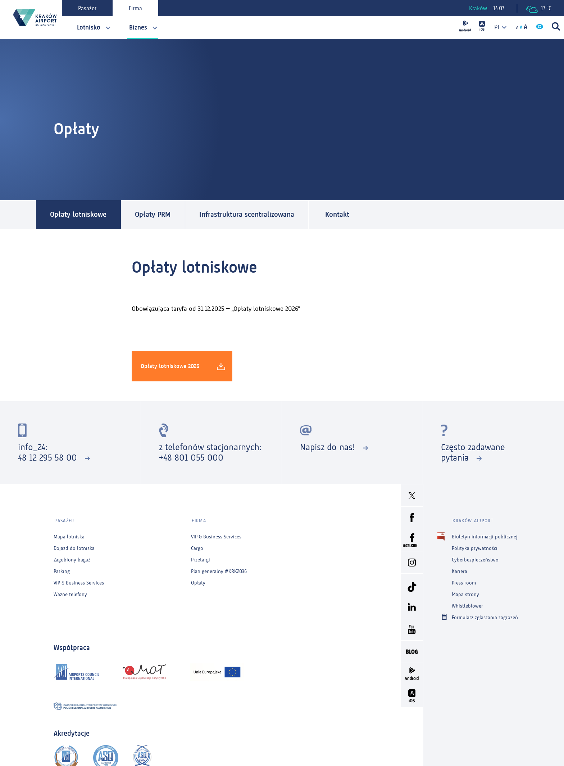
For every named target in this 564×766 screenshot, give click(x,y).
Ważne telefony (70, 593)
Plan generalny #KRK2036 (219, 570)
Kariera (459, 570)
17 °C (538, 9)
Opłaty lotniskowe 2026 (183, 366)
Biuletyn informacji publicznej (485, 535)
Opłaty (198, 582)
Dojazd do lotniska (74, 547)
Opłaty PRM (154, 214)
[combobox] (497, 27)
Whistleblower (467, 605)
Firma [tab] (136, 8)
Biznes (138, 27)
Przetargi (200, 559)
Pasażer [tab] (88, 8)
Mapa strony (465, 593)
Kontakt (339, 214)
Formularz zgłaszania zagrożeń (485, 616)
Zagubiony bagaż (72, 559)
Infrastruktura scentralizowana (248, 214)
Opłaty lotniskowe (78, 214)
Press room (464, 582)
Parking (62, 570)
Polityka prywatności (474, 547)
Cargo (197, 547)
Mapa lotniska (69, 536)
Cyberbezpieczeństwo (475, 559)
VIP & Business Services (79, 582)
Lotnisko (88, 27)
